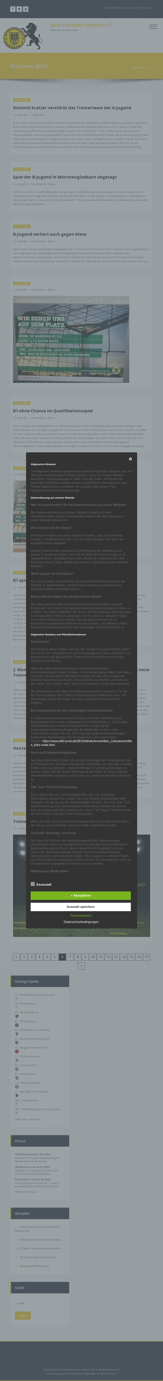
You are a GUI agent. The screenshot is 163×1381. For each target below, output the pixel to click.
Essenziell (41, 884)
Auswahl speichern (81, 907)
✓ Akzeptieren (80, 895)
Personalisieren (81, 915)
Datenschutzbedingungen (81, 922)
